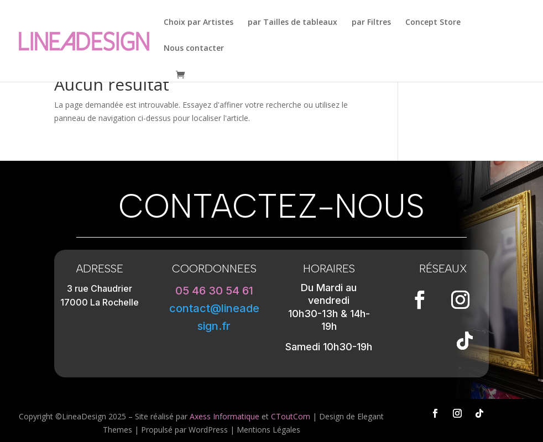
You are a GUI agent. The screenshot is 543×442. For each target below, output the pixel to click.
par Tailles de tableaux (292, 22)
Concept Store (433, 22)
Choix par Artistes (198, 22)
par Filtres (371, 22)
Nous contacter (194, 48)
